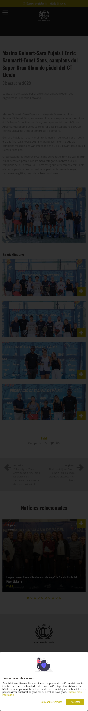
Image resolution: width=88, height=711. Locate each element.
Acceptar (75, 701)
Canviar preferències (51, 701)
